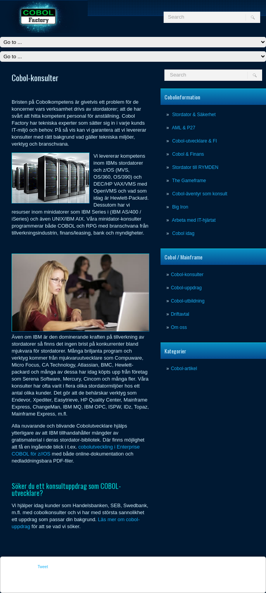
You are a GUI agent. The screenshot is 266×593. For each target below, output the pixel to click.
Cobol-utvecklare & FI (194, 141)
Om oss (179, 327)
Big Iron (180, 207)
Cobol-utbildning (188, 301)
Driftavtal (180, 314)
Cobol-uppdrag (186, 287)
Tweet (43, 567)
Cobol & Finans (188, 154)
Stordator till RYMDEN (195, 167)
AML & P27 (183, 127)
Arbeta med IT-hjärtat (194, 220)
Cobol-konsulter (187, 274)
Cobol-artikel (184, 368)
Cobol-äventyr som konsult (199, 194)
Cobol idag (183, 233)
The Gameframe (189, 180)
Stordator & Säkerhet (194, 114)
